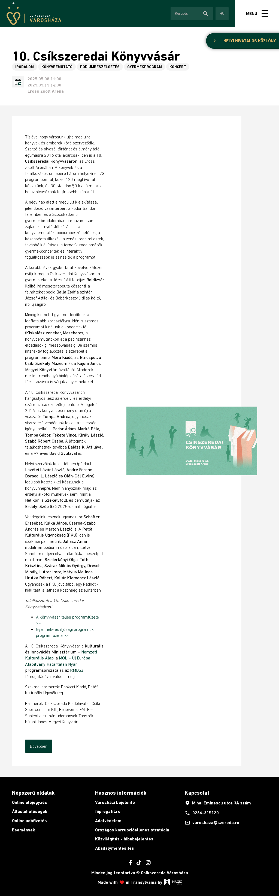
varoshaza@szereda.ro (212, 822)
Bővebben (38, 746)
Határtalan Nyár (62, 664)
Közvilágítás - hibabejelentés (124, 838)
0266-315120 (202, 813)
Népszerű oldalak (33, 792)
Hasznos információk (120, 792)
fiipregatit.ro (107, 811)
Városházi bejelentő (115, 802)
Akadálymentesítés (114, 848)
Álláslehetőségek (29, 811)
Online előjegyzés (29, 802)
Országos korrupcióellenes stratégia (132, 830)
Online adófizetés (29, 820)
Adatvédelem (108, 820)
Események (23, 830)
